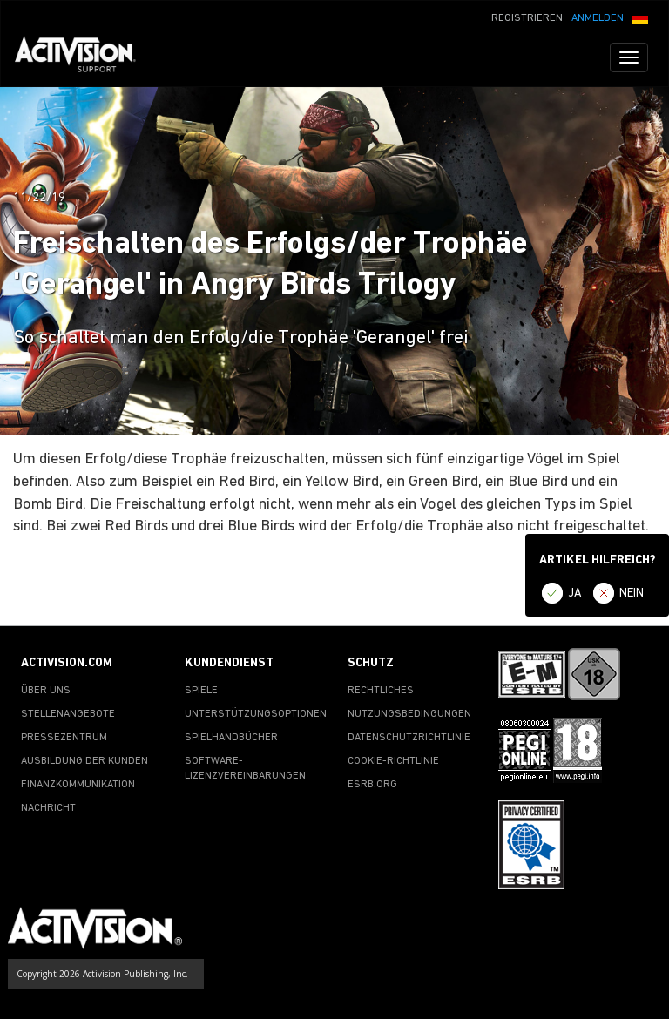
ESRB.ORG (372, 784)
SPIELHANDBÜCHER (231, 737)
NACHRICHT (48, 808)
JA (575, 593)
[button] (640, 16)
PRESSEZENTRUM (64, 737)
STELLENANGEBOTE (68, 714)
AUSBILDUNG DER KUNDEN (84, 761)
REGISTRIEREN (527, 18)
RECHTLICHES (381, 690)
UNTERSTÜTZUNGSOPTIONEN (256, 714)
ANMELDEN (597, 18)
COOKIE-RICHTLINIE (393, 761)
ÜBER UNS (46, 690)
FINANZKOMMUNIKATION (78, 784)
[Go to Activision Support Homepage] (84, 57)
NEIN (631, 593)
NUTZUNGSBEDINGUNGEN (409, 714)
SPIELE (201, 690)
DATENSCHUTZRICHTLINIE (409, 737)
